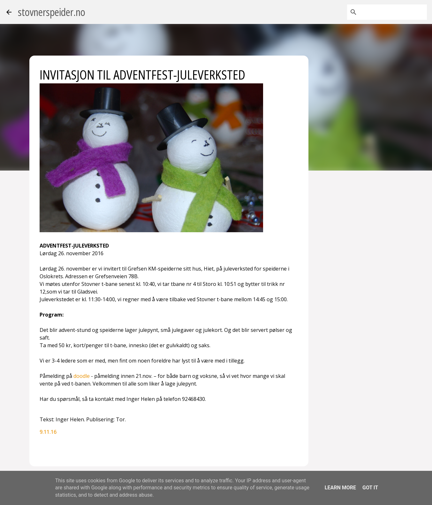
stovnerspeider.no (51, 12)
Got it (370, 488)
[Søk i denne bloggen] (393, 12)
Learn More (340, 488)
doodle (81, 375)
